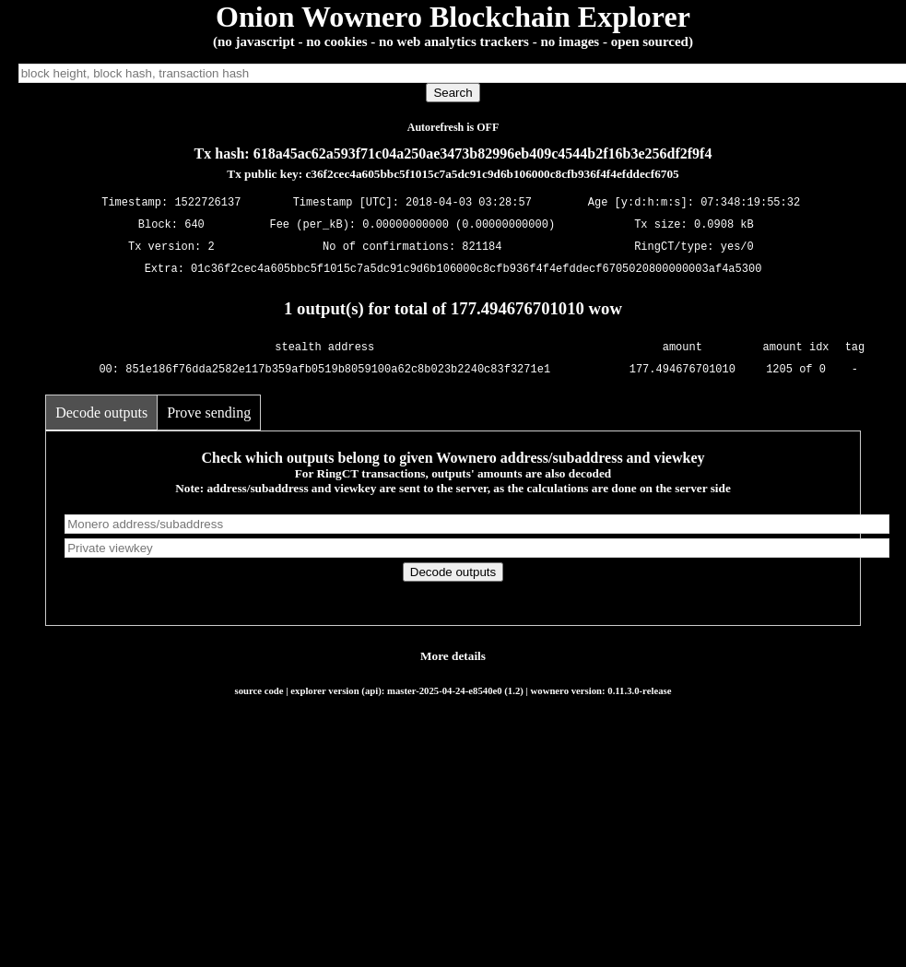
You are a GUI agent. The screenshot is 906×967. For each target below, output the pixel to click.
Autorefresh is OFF (453, 127)
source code (259, 690)
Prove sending (209, 412)
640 (194, 225)
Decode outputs (101, 412)
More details (453, 656)
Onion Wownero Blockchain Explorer (453, 16)
